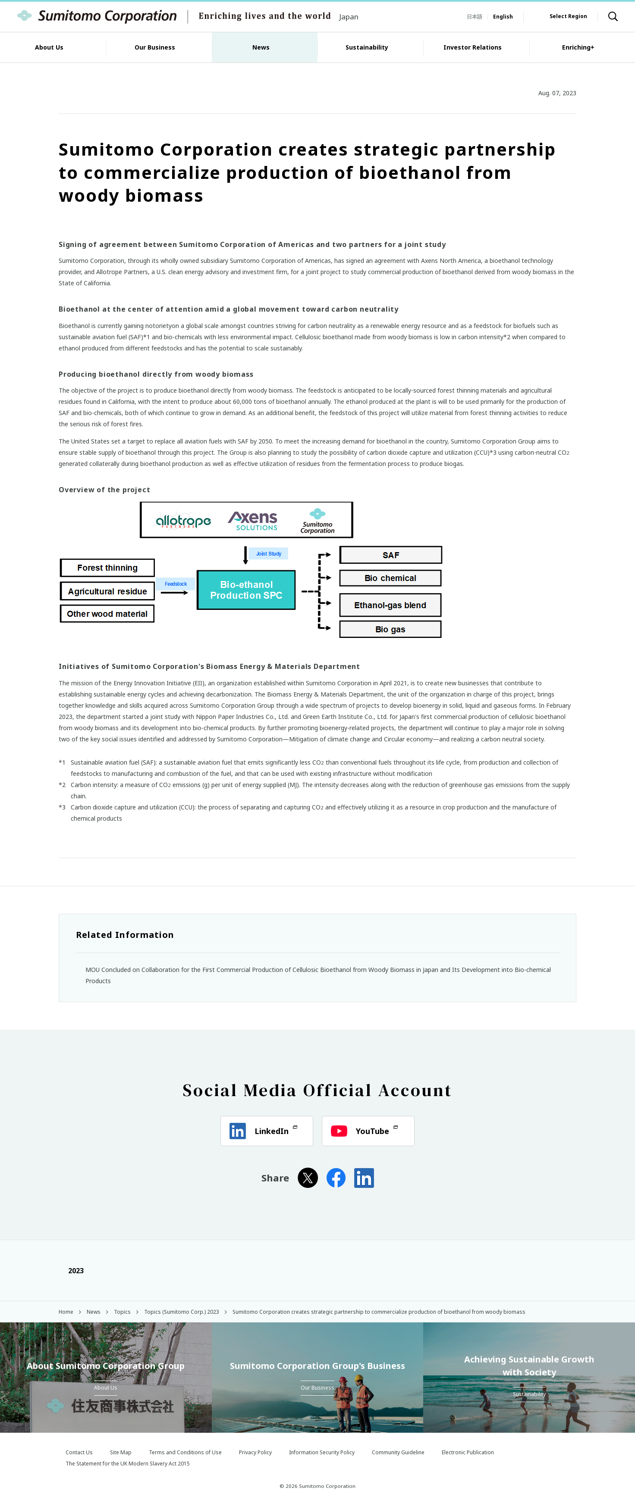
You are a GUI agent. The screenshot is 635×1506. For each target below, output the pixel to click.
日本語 (474, 16)
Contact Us (79, 1452)
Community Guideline (398, 1452)
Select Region (568, 16)
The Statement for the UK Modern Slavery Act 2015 (128, 1463)
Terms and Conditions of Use (185, 1452)
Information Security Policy (322, 1452)
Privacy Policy (255, 1452)
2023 (71, 1270)
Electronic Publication (468, 1452)
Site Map (121, 1452)
